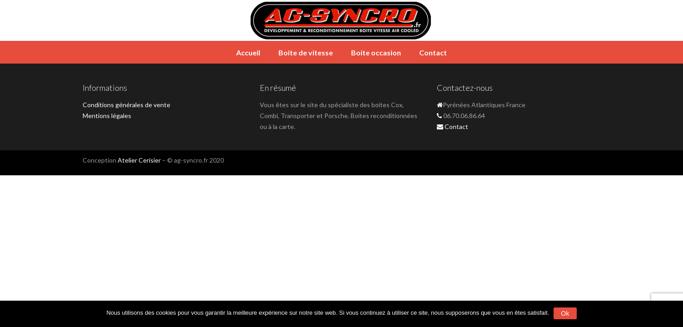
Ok (565, 313)
